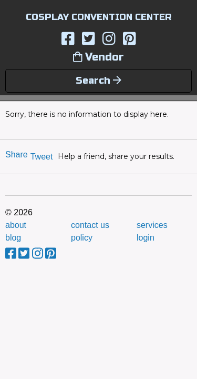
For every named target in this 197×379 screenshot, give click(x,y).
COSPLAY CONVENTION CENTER (99, 17)
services (152, 225)
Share (16, 154)
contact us (90, 225)
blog (13, 237)
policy (81, 237)
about (15, 225)
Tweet (41, 156)
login (145, 237)
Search (98, 80)
